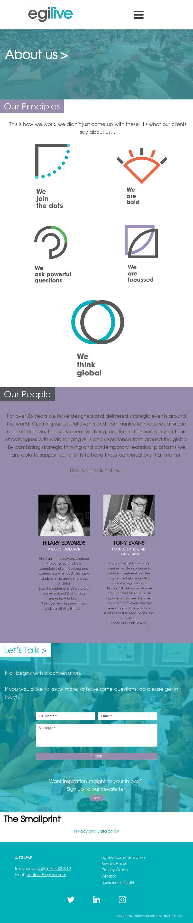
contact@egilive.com (46, 874)
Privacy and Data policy (96, 831)
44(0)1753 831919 (54, 868)
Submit (96, 756)
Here (97, 798)
